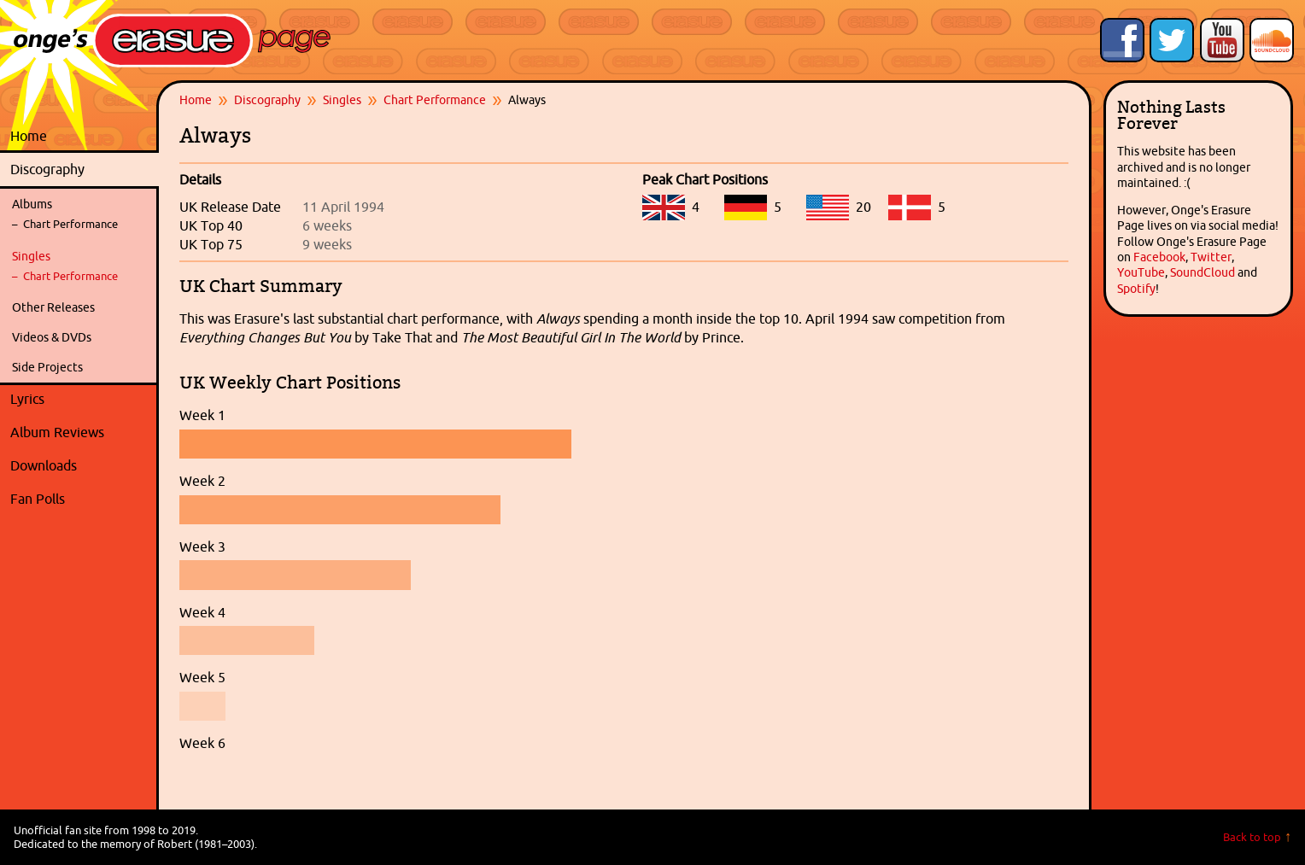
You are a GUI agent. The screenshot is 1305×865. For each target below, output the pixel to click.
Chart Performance (70, 224)
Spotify (1136, 288)
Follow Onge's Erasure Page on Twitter (1172, 40)
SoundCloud (1202, 272)
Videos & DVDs (51, 337)
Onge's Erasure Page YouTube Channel (1222, 40)
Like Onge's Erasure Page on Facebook (1122, 40)
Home (28, 135)
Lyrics (80, 399)
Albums (32, 204)
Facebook (1159, 257)
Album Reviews (57, 432)
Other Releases (53, 307)
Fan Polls (80, 499)
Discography (80, 170)
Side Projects (47, 367)
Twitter (1211, 257)
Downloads (80, 466)
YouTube (1141, 272)
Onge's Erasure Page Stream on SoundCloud (1271, 40)
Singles (31, 256)
